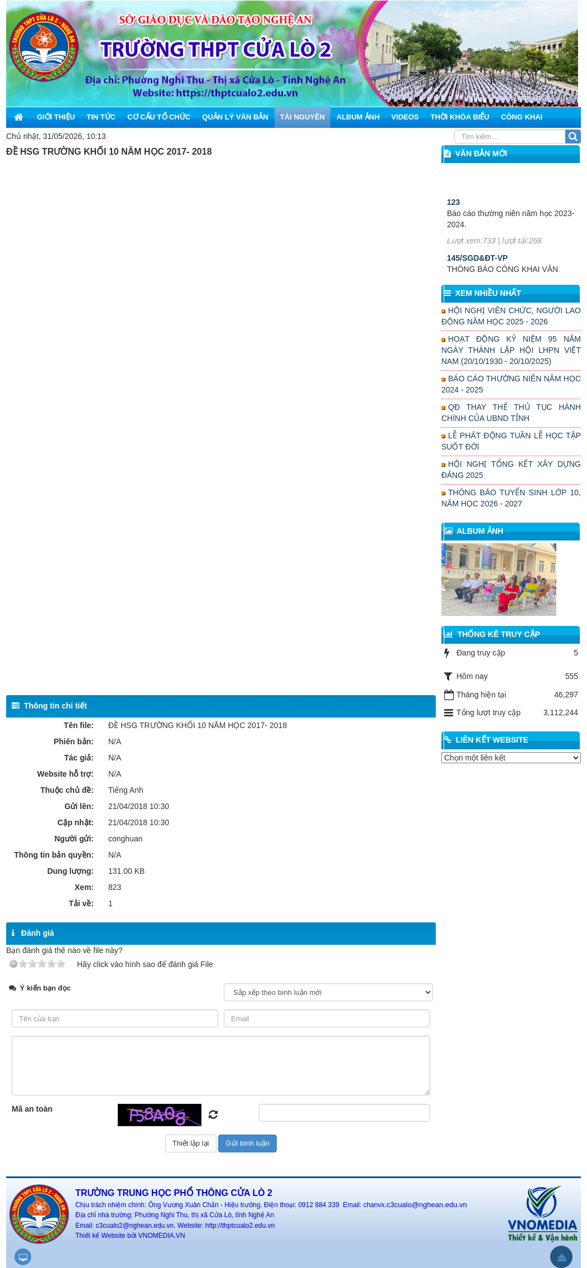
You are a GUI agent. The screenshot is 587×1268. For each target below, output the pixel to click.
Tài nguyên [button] (302, 117)
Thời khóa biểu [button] (459, 117)
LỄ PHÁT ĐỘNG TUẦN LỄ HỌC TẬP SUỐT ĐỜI (511, 441)
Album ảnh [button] (357, 117)
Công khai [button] (521, 117)
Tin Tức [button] (101, 117)
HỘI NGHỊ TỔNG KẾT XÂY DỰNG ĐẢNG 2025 (511, 470)
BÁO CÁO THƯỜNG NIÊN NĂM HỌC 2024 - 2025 (511, 384)
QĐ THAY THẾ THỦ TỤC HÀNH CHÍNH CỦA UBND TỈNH (511, 413)
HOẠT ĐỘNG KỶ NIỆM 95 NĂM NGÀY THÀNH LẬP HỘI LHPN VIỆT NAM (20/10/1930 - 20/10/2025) (511, 350)
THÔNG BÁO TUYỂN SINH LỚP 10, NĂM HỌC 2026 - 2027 (511, 498)
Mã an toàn (32, 1108)
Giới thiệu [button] (56, 117)
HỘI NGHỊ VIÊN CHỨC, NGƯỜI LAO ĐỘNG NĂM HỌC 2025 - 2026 (511, 316)
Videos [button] (404, 117)
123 (453, 223)
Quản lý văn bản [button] (235, 117)
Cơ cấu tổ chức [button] (158, 117)
